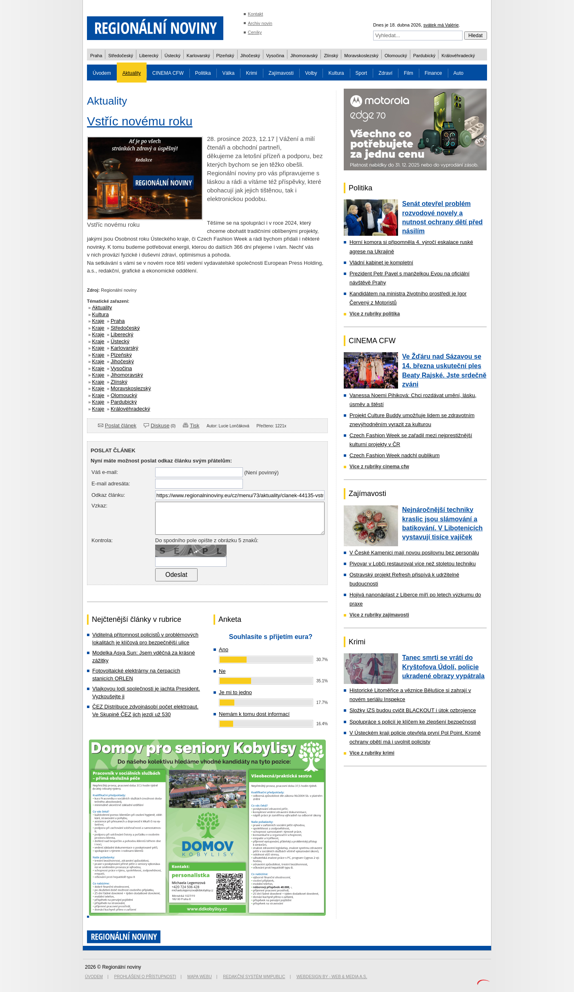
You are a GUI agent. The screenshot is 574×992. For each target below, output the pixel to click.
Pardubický (424, 55)
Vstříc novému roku (139, 121)
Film (408, 73)
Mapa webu (199, 976)
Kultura (336, 73)
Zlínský (331, 55)
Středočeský (120, 55)
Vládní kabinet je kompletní (381, 262)
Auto (459, 73)
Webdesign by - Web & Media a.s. (331, 976)
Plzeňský (225, 55)
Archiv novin (260, 23)
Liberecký (148, 55)
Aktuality (131, 73)
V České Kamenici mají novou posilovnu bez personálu (414, 553)
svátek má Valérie (441, 24)
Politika (203, 73)
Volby (311, 73)
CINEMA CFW (168, 73)
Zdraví (385, 73)
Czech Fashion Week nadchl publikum (394, 455)
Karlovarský (198, 55)
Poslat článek (120, 425)
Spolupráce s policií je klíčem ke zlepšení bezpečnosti (412, 722)
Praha (96, 55)
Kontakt (255, 13)
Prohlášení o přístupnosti (145, 976)
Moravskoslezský (361, 55)
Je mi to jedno (235, 692)
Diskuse (160, 425)
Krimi (251, 73)
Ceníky (255, 32)
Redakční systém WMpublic (254, 976)
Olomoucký (396, 55)
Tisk (194, 425)
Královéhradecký (458, 55)
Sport (361, 73)
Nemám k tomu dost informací (254, 714)
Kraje (98, 321)
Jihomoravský (304, 55)
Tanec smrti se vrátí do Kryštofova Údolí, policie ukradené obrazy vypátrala (443, 666)
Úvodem (102, 73)
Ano (223, 649)
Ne (222, 671)
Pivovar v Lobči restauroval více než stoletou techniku (412, 564)
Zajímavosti (281, 73)
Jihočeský (250, 55)
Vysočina (275, 55)
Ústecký (172, 55)
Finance (433, 73)
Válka (228, 73)
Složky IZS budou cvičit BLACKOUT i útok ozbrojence (412, 710)
